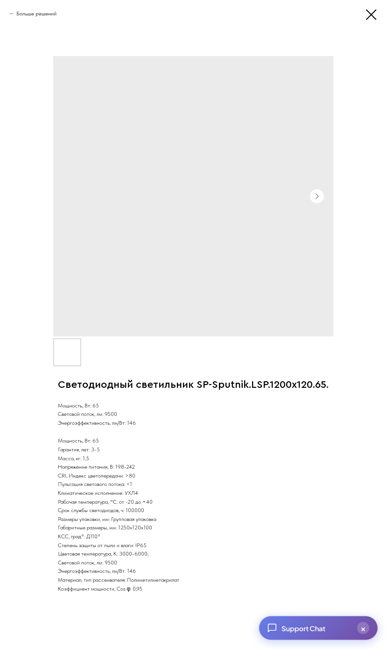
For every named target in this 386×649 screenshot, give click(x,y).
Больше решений (36, 13)
